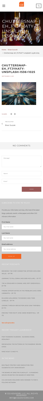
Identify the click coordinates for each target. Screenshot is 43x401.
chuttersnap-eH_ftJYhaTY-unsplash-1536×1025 (18, 69)
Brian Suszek (13, 50)
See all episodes (8, 323)
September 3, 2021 (8, 76)
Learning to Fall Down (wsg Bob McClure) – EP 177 (21, 278)
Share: (4, 114)
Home (4, 50)
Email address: (7, 244)
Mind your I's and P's (10, 351)
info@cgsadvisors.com (21, 398)
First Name (6, 222)
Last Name (6, 233)
